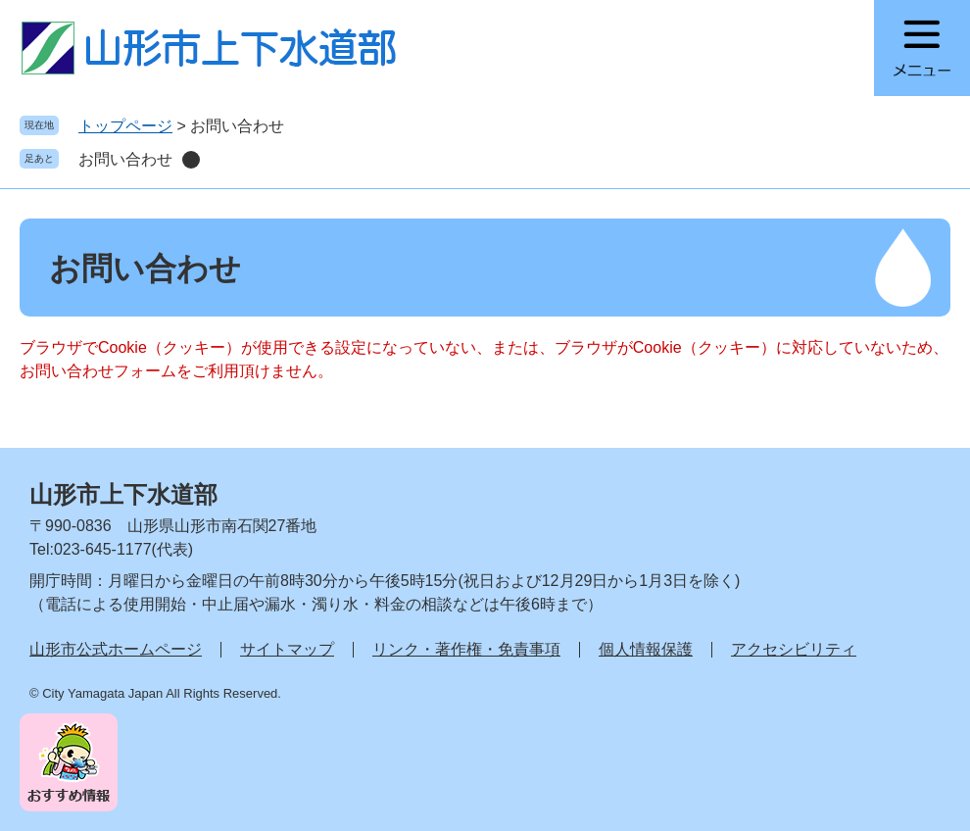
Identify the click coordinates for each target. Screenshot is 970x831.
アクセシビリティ (793, 649)
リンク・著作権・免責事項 (466, 649)
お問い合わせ (125, 159)
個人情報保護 (646, 649)
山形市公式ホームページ (115, 649)
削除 (191, 160)
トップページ (125, 126)
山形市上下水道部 (123, 494)
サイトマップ (287, 649)
